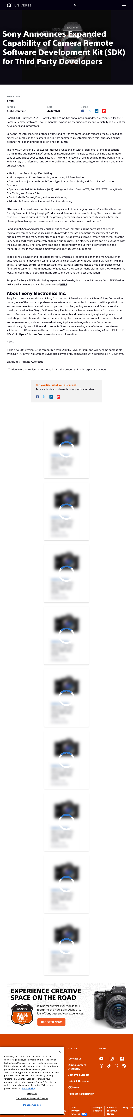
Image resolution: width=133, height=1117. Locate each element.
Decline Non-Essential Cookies (32, 1098)
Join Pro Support (78, 1074)
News (73, 1087)
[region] (32, 1081)
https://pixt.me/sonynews (35, 334)
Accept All (32, 1093)
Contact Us (75, 1058)
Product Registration (81, 1093)
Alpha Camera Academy (77, 1066)
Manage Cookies (32, 1104)
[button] (123, 5)
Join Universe (78, 1081)
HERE (63, 284)
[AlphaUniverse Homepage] (19, 5)
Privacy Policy (28, 1088)
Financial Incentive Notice (112, 1110)
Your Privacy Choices (79, 1111)
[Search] (76, 5)
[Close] (59, 1051)
